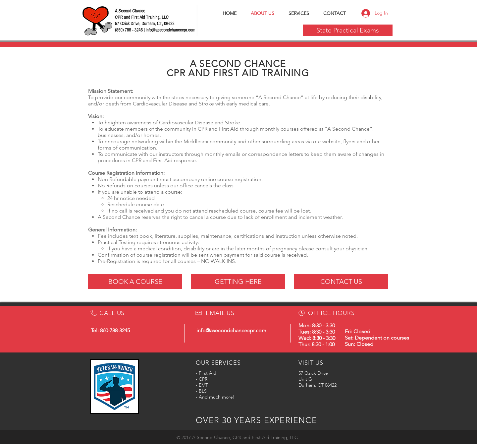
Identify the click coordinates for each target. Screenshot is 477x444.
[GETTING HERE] (238, 281)
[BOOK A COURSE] (135, 281)
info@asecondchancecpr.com (231, 330)
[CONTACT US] (341, 281)
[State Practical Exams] (348, 30)
